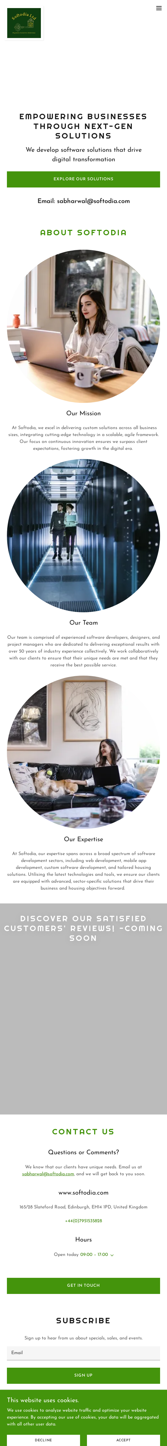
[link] (24, 8)
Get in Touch (83, 1286)
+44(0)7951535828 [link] (83, 1221)
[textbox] (83, 1353)
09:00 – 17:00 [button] (94, 1254)
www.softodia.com (80, 1410)
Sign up (83, 1375)
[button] (159, 8)
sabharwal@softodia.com (48, 1174)
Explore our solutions (83, 179)
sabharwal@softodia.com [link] (93, 201)
